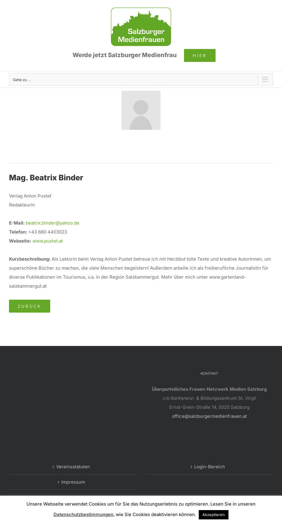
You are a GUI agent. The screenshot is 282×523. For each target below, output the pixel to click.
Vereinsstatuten (73, 466)
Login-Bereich (209, 466)
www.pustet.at (47, 241)
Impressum (73, 482)
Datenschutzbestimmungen (83, 514)
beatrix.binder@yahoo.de (52, 223)
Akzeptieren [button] (213, 514)
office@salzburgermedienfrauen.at (209, 416)
